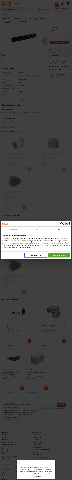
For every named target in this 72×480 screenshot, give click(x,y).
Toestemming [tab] (12, 229)
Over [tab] (59, 229)
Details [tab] (36, 229)
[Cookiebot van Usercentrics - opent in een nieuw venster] (61, 223)
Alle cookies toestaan (58, 255)
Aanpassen (36, 255)
